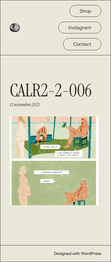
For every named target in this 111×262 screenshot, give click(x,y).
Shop (85, 11)
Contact (82, 44)
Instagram (79, 27)
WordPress (91, 253)
